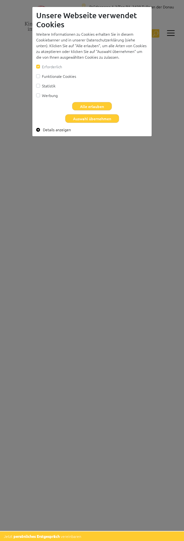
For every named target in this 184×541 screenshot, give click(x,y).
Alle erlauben (92, 106)
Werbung (50, 95)
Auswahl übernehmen (92, 118)
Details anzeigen (53, 129)
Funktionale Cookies (59, 76)
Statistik (49, 85)
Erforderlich (52, 66)
